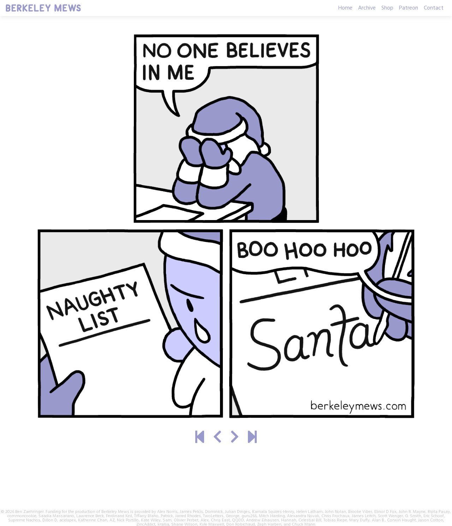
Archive (367, 8)
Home (345, 8)
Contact (434, 8)
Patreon (408, 8)
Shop (387, 8)
